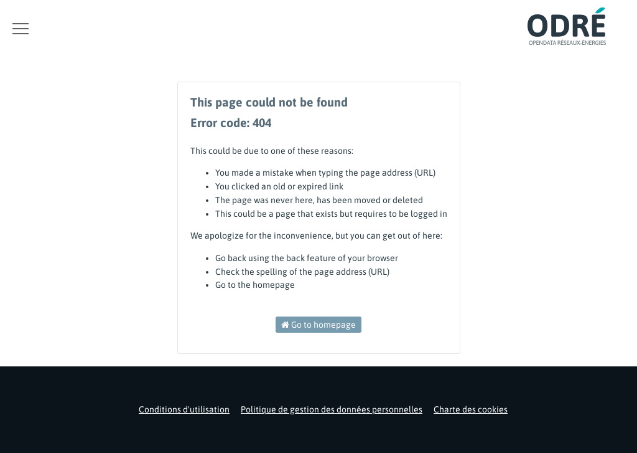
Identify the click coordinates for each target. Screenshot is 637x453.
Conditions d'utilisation (184, 409)
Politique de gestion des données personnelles (331, 409)
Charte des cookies (471, 409)
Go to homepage (318, 325)
